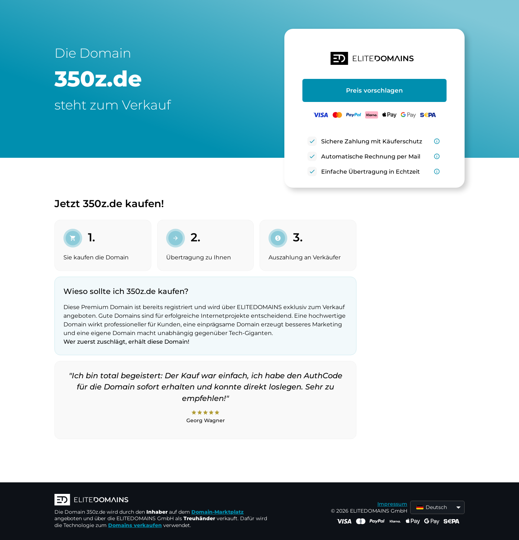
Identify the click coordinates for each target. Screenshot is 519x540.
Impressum (392, 504)
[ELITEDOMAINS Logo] (162, 500)
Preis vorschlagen (374, 90)
